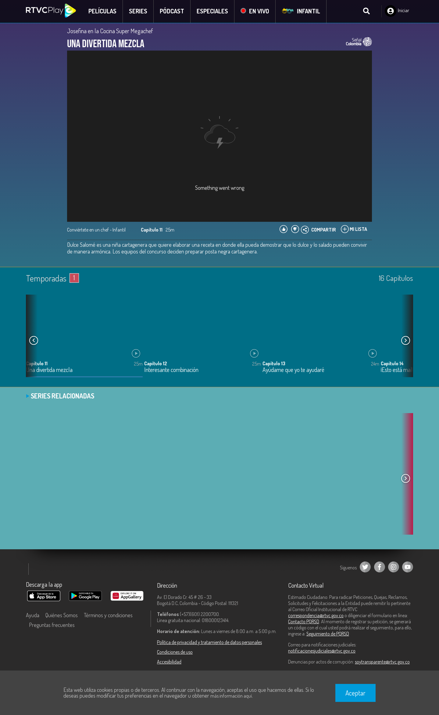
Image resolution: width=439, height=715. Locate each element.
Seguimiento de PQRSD (327, 634)
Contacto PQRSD (303, 622)
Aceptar (355, 692)
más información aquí (231, 696)
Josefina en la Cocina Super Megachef (110, 31)
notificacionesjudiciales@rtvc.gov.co (321, 651)
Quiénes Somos (61, 615)
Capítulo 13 (273, 364)
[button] (405, 340)
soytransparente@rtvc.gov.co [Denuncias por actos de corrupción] (382, 662)
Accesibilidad (169, 662)
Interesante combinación (171, 370)
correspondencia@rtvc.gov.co (316, 616)
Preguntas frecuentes (52, 625)
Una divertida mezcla (49, 370)
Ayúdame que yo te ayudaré (293, 370)
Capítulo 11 (37, 364)
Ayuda (32, 615)
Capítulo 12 (155, 364)
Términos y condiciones (108, 615)
